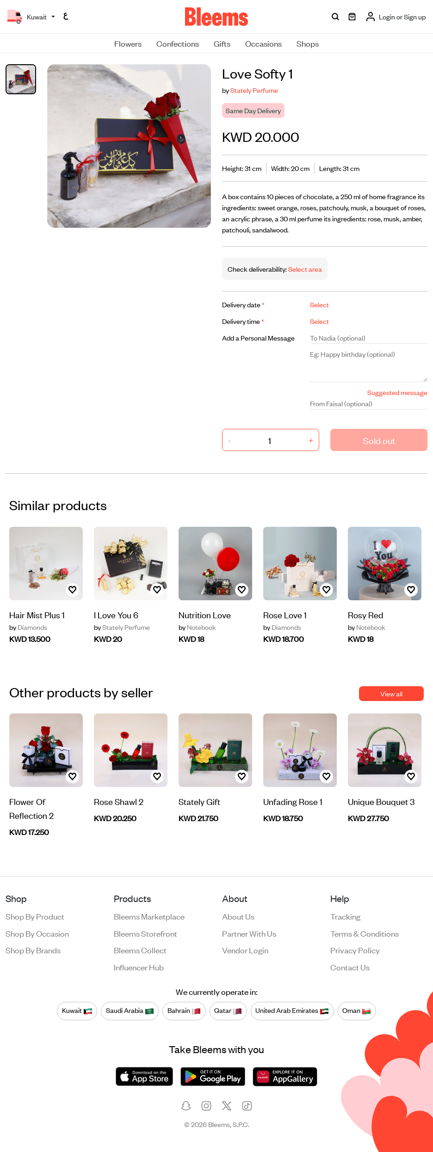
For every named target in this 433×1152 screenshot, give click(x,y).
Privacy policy (355, 949)
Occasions (263, 43)
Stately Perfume (254, 90)
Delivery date (243, 304)
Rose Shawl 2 (118, 801)
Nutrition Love (205, 614)
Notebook (197, 627)
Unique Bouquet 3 (381, 801)
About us (238, 915)
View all (391, 693)
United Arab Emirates (292, 1010)
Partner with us (249, 933)
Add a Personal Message (258, 337)
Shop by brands (33, 949)
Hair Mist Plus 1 (37, 614)
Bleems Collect (140, 949)
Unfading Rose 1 (292, 801)
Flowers (128, 43)
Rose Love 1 (285, 614)
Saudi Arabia (130, 1010)
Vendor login (245, 949)
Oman (356, 1010)
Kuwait (77, 1010)
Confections (177, 43)
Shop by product (35, 915)
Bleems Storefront (145, 933)
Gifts (222, 43)
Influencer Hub (139, 966)
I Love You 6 (116, 614)
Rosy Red (366, 614)
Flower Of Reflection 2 (31, 808)
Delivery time (243, 321)
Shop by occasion (37, 933)
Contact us (350, 966)
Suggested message (397, 392)
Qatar (228, 1010)
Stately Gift (199, 801)
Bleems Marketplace (149, 915)
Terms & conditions (364, 933)
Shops (308, 43)
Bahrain (184, 1010)
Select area (304, 269)
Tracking (345, 915)
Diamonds (28, 627)
